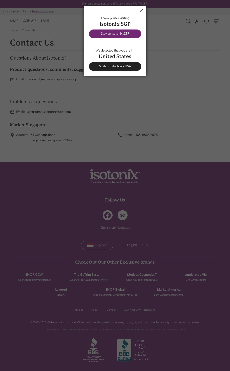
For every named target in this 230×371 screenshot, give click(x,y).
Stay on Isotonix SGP (115, 34)
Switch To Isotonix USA (115, 66)
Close (141, 11)
